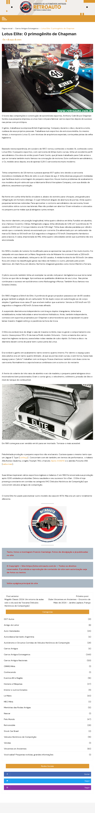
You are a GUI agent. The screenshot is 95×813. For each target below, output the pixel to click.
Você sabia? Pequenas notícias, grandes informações (28, 754)
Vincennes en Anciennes (15, 748)
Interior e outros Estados (15, 690)
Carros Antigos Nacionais (15, 660)
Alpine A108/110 (58, 460)
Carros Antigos (11, 648)
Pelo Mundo (9, 719)
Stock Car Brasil (11, 731)
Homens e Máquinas (13, 684)
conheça (24, 457)
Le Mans (8, 695)
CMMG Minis (9, 666)
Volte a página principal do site (22, 583)
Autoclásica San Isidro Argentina (19, 636)
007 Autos (9, 619)
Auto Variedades (12, 631)
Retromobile (9, 725)
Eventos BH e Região (13, 678)
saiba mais (7, 464)
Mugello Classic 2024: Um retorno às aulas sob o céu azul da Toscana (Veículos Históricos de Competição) (24, 602)
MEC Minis (8, 701)
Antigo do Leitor (11, 625)
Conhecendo (10, 672)
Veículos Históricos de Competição (20, 737)
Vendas (7, 743)
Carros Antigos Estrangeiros (17, 654)
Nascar (7, 713)
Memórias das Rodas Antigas (17, 707)
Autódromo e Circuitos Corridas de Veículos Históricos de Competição (37, 642)
